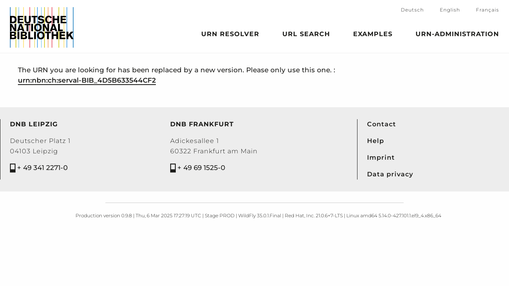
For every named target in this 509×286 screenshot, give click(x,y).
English (450, 10)
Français (487, 10)
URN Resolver (230, 35)
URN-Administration (457, 35)
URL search (306, 35)
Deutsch (412, 10)
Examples (372, 35)
